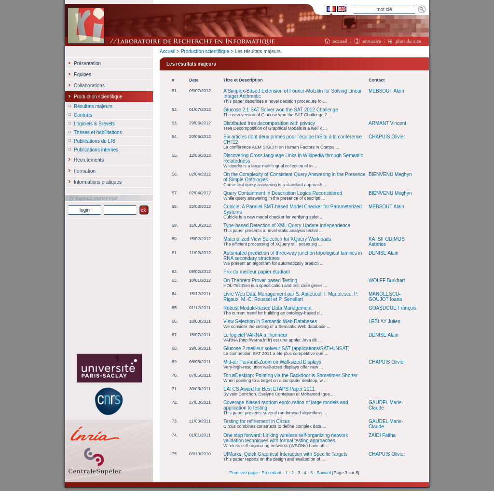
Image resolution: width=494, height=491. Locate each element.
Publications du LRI (94, 141)
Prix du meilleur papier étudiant (256, 271)
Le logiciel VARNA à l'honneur (255, 335)
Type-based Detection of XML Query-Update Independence (286, 225)
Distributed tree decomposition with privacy (269, 123)
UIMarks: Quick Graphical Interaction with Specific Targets (285, 454)
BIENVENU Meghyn (390, 174)
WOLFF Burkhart (387, 280)
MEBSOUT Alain (386, 91)
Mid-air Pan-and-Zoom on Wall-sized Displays (272, 362)
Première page (243, 472)
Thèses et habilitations (98, 132)
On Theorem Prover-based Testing (260, 280)
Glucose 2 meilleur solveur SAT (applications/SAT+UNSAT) (286, 348)
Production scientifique (205, 51)
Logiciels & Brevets (94, 123)
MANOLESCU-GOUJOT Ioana (385, 296)
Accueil (167, 51)
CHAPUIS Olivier (387, 136)
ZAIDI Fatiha (382, 435)
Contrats (83, 115)
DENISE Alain (383, 253)
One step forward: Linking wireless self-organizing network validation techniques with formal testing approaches (285, 438)
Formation (85, 171)
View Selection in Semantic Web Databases (270, 321)
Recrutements (89, 160)
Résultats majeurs (93, 106)
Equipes (82, 74)
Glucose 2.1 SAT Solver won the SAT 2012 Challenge (280, 109)
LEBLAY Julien (384, 321)
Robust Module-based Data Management (267, 308)
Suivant (323, 472)
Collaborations (89, 85)
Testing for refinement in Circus (256, 421)
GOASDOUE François (392, 308)
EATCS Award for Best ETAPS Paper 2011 (269, 389)
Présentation (87, 63)
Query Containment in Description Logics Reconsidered (282, 193)
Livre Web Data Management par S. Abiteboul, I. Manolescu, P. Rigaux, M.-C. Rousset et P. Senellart (290, 296)
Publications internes (96, 149)
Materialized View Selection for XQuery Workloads (277, 239)
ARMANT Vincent (387, 123)
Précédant (271, 472)
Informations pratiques (98, 182)
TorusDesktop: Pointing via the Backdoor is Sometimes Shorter (290, 375)
